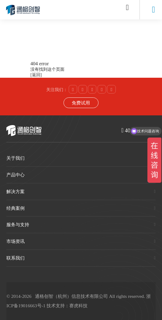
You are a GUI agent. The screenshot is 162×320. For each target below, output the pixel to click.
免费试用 (81, 102)
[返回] (36, 75)
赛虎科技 (78, 305)
